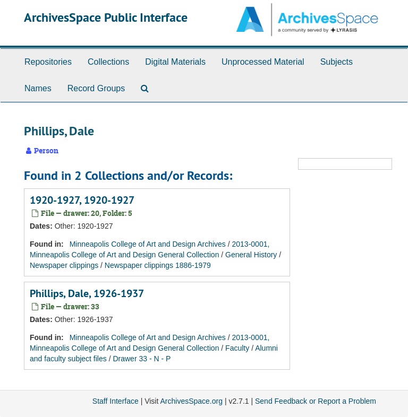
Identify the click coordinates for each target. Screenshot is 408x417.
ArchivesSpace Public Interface (106, 17)
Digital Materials (175, 61)
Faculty (237, 348)
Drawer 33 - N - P (142, 358)
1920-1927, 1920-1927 (82, 200)
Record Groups (96, 88)
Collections (108, 61)
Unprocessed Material (263, 61)
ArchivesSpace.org (191, 401)
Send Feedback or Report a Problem (315, 401)
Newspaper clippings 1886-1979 (158, 265)
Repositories (48, 61)
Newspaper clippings (64, 265)
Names (38, 88)
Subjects (336, 61)
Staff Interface (115, 401)
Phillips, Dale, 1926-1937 (87, 293)
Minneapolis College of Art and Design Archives (148, 244)
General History (251, 254)
